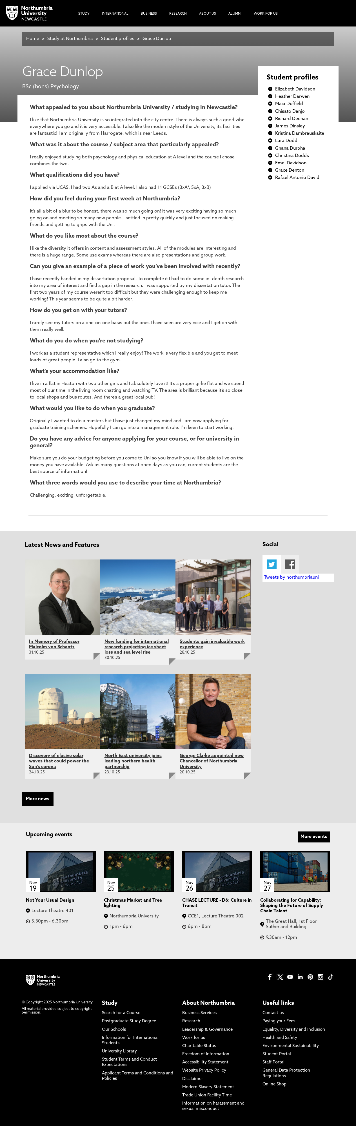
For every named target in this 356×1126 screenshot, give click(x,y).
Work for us (193, 1038)
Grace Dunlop (157, 39)
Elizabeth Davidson (295, 89)
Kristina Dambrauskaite (299, 133)
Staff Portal (273, 1062)
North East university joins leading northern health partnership (133, 761)
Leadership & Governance (207, 1030)
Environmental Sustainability (290, 1046)
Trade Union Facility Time (207, 1095)
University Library (119, 1051)
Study (109, 1003)
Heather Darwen (292, 96)
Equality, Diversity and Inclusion (293, 1030)
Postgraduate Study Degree (129, 1021)
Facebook (290, 564)
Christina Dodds (292, 156)
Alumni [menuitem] (234, 14)
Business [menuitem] (149, 14)
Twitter (272, 564)
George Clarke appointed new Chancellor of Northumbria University (212, 761)
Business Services (199, 1013)
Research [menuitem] (178, 14)
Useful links (278, 1003)
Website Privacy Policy (204, 1071)
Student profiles (117, 39)
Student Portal (276, 1054)
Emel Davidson (290, 163)
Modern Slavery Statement (208, 1087)
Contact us (273, 1013)
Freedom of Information (205, 1054)
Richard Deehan (291, 119)
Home (32, 39)
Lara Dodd (286, 141)
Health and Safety (279, 1038)
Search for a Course (121, 1013)
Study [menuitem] (84, 14)
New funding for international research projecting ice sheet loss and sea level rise (136, 647)
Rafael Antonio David (297, 178)
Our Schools (114, 1030)
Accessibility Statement (205, 1062)
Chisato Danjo (290, 111)
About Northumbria (208, 1003)
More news (37, 799)
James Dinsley (290, 126)
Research (191, 1021)
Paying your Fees (278, 1021)
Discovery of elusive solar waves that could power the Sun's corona (59, 761)
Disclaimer (192, 1079)
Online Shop (274, 1084)
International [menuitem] (115, 14)
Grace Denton (289, 170)
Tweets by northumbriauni (291, 577)
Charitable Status (199, 1046)
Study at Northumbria (70, 39)
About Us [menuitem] (207, 14)
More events (314, 837)
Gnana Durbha (290, 148)
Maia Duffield (289, 104)
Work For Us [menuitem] (266, 14)
